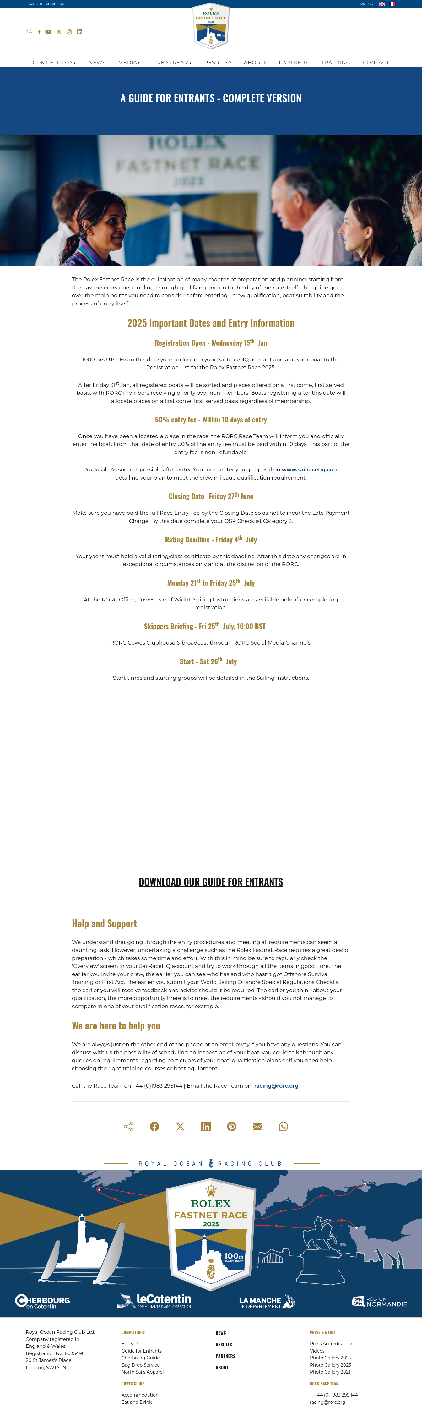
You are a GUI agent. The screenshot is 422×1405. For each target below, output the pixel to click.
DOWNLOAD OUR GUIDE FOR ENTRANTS (211, 882)
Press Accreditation (331, 1344)
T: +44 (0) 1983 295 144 (334, 1395)
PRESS (366, 4)
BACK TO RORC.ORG (46, 4)
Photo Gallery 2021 (330, 1372)
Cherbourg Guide (141, 1358)
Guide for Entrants (142, 1351)
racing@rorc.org (276, 1086)
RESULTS (224, 1344)
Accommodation (140, 1395)
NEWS (221, 1332)
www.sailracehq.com (310, 469)
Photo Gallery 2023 (330, 1365)
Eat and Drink (137, 1402)
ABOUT (222, 1367)
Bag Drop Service (141, 1365)
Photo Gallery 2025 (330, 1358)
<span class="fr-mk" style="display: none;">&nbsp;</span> (211, 792)
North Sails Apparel (143, 1372)
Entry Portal (135, 1344)
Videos (317, 1351)
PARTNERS (225, 1356)
